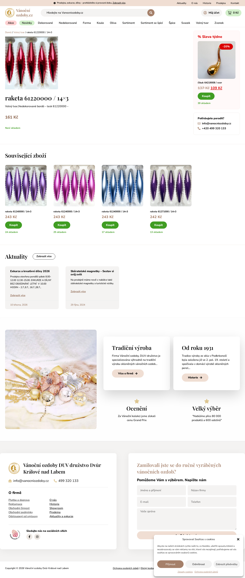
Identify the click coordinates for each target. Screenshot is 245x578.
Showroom (56, 509)
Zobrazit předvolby (227, 564)
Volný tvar (19, 32)
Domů (8, 32)
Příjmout (170, 564)
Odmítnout (198, 564)
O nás (53, 500)
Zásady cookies (185, 571)
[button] (238, 539)
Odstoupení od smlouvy (23, 517)
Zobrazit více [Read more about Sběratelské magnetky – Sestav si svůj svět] (78, 292)
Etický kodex (147, 568)
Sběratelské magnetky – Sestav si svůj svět (92, 273)
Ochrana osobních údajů (206, 571)
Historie (54, 504)
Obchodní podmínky (21, 513)
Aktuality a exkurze (61, 517)
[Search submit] (150, 12)
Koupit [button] (206, 96)
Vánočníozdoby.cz (24, 12)
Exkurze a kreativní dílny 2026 (30, 271)
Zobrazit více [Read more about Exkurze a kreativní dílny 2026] (17, 296)
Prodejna (55, 513)
